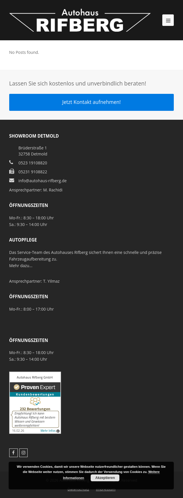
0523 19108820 (32, 163)
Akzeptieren (105, 478)
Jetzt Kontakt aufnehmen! (91, 102)
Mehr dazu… (21, 265)
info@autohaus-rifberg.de (42, 180)
